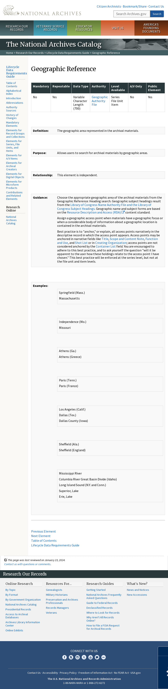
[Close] (163, 651)
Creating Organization (111, 243)
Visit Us (117, 28)
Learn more (132, 681)
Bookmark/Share (135, 6)
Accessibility (50, 673)
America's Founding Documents (151, 27)
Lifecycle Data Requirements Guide (68, 53)
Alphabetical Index (13, 92)
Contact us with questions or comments (27, 564)
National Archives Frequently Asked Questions (103, 596)
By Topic (10, 590)
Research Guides (100, 584)
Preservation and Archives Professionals (62, 601)
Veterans (51, 612)
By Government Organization (23, 599)
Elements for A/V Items (14, 156)
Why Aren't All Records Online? (100, 618)
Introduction (13, 98)
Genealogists (54, 590)
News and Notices (138, 590)
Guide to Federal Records (102, 603)
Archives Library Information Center (22, 623)
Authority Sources (11, 108)
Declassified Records (99, 608)
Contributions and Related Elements (14, 195)
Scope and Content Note (127, 239)
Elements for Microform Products (14, 185)
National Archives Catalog (11, 220)
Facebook (64, 657)
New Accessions (137, 595)
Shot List (81, 243)
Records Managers (57, 608)
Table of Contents (11, 84)
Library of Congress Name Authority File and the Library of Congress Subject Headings (104, 206)
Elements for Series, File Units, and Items (14, 145)
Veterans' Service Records (50, 28)
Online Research (19, 584)
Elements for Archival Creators (14, 166)
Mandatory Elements (12, 124)
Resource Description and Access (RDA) (96, 212)
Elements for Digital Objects (15, 175)
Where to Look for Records (103, 612)
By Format (11, 595)
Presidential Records (18, 609)
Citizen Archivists (109, 6)
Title (104, 239)
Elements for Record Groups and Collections (15, 133)
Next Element (41, 536)
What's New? (137, 584)
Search (157, 14)
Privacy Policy (68, 673)
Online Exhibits (14, 630)
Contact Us (156, 6)
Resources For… (59, 584)
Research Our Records (17, 28)
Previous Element (43, 531)
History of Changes (12, 116)
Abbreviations (14, 103)
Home (9, 53)
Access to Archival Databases (16, 615)
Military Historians (57, 595)
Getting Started (96, 590)
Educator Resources (84, 28)
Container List (106, 246)
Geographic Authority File (100, 101)
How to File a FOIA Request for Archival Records (102, 627)
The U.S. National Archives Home (42, 10)
